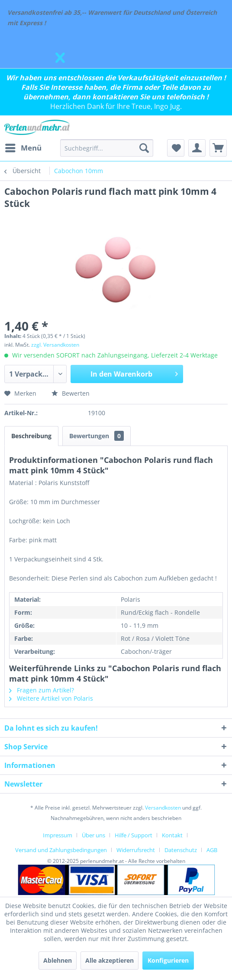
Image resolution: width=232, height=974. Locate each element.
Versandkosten (163, 807)
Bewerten (71, 393)
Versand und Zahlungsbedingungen (61, 850)
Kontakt (172, 835)
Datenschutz (180, 850)
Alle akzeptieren (109, 960)
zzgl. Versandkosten (55, 344)
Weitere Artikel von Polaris (51, 698)
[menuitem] (23, 148)
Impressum (57, 835)
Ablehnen (57, 960)
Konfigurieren (168, 960)
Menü (23, 147)
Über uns (93, 835)
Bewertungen (96, 436)
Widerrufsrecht (135, 850)
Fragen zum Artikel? (41, 690)
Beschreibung (31, 436)
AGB (211, 850)
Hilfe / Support (133, 835)
